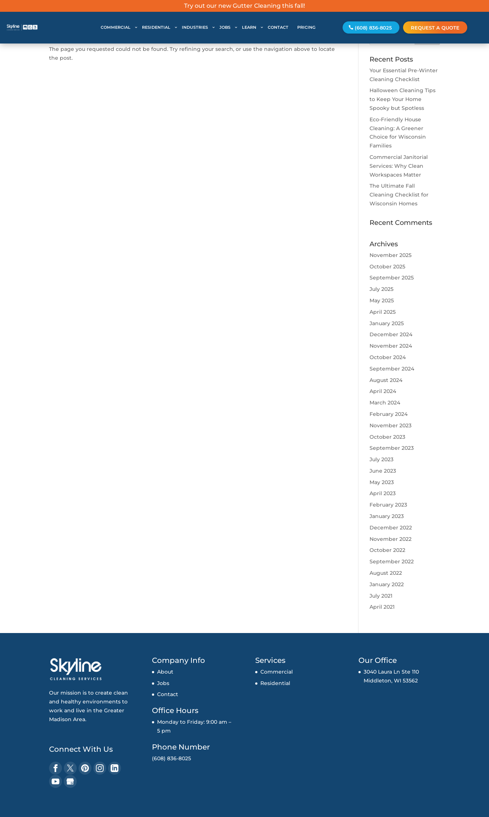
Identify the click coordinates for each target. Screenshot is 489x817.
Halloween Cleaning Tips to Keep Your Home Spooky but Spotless (403, 99)
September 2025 (392, 277)
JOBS (224, 27)
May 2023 (382, 482)
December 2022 (391, 527)
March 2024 (385, 402)
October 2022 (387, 550)
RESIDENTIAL (156, 27)
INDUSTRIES (195, 27)
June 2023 (383, 470)
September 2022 (392, 561)
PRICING (306, 27)
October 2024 (388, 357)
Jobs (163, 683)
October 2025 (387, 266)
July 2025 (381, 289)
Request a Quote (435, 28)
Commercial (276, 671)
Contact (167, 694)
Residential (275, 683)
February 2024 (389, 414)
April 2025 (383, 312)
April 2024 (383, 391)
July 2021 (381, 595)
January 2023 (387, 516)
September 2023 (392, 448)
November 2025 (391, 255)
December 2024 (391, 334)
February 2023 (388, 504)
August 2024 (386, 380)
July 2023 (381, 459)
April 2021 (382, 607)
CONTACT (278, 27)
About (165, 671)
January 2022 (387, 584)
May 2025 (382, 300)
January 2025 (387, 323)
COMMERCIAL (116, 27)
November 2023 (391, 425)
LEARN (249, 27)
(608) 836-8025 (373, 28)
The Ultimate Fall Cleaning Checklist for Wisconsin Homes (399, 194)
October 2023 (387, 437)
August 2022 (386, 573)
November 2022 (391, 539)
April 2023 (383, 493)
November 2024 (391, 346)
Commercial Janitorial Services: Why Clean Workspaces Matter (399, 166)
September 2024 (392, 368)
